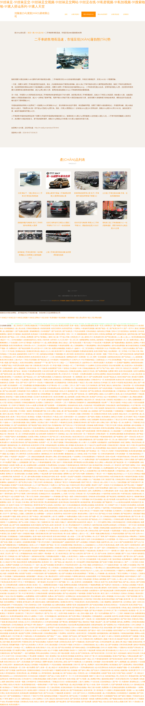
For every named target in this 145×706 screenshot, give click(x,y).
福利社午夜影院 (139, 645)
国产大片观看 (82, 679)
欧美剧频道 (114, 665)
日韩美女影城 (72, 383)
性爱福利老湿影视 (86, 351)
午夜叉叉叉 (112, 639)
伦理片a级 (72, 508)
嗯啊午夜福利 (48, 662)
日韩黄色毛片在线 (27, 702)
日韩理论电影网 (120, 591)
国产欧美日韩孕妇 (103, 477)
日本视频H (97, 662)
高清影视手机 (45, 528)
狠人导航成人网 (28, 374)
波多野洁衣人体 (107, 542)
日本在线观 (38, 468)
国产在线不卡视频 (106, 562)
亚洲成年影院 (54, 431)
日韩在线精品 (91, 331)
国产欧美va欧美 (48, 525)
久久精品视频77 (117, 431)
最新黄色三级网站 (132, 343)
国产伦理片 (92, 422)
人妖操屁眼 (107, 616)
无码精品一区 (48, 468)
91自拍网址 (76, 457)
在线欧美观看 (91, 576)
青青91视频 (95, 534)
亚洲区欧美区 (135, 545)
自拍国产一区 (131, 673)
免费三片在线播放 (130, 565)
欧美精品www (133, 326)
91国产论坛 (24, 645)
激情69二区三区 (15, 699)
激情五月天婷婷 (117, 417)
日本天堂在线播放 (96, 499)
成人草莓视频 (33, 673)
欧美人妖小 (120, 394)
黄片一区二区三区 (72, 340)
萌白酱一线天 (125, 445)
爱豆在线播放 (97, 502)
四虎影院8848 (52, 434)
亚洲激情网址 (62, 405)
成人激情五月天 (87, 337)
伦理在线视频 (101, 496)
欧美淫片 (133, 448)
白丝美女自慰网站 (99, 374)
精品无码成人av (119, 474)
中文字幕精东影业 (52, 531)
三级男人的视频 (82, 479)
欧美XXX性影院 (117, 383)
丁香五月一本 (100, 474)
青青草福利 (9, 494)
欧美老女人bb (128, 685)
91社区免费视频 (103, 613)
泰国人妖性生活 (23, 516)
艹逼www (126, 360)
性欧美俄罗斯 (75, 502)
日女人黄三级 (52, 648)
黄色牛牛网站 (16, 619)
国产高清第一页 (78, 488)
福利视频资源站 (103, 633)
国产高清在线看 (75, 343)
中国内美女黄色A (124, 625)
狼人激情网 (40, 619)
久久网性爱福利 (108, 491)
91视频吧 (57, 670)
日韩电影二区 (15, 571)
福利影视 (133, 331)
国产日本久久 (82, 693)
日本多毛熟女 (30, 408)
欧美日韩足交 (64, 553)
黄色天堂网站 (75, 571)
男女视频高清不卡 (75, 525)
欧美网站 (61, 445)
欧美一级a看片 (61, 477)
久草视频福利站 (43, 559)
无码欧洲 (91, 496)
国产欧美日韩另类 (37, 502)
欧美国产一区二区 (46, 442)
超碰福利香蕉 (22, 354)
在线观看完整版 (67, 545)
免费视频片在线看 (74, 539)
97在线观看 (13, 343)
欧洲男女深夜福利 (110, 525)
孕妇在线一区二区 (14, 434)
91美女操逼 (12, 354)
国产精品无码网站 (32, 442)
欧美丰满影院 (36, 525)
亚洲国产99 (15, 485)
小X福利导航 (106, 494)
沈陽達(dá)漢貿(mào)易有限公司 (75, 300)
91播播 (47, 440)
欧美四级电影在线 (28, 685)
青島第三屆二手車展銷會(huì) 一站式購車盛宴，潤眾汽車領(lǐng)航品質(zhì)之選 (115, 225)
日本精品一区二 (68, 365)
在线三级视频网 (93, 420)
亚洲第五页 (19, 613)
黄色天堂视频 (131, 479)
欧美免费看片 (136, 667)
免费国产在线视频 (12, 565)
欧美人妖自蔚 (19, 394)
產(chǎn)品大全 (88, 14)
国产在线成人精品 (70, 673)
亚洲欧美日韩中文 (67, 602)
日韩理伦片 (108, 326)
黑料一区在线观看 (100, 357)
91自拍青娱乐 (18, 377)
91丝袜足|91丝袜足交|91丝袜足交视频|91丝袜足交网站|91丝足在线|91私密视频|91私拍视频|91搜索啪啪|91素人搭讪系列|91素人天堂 (47, 318)
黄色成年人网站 (51, 457)
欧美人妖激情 (113, 414)
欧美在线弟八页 (81, 445)
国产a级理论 (95, 508)
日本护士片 (76, 360)
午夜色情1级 (35, 394)
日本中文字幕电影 (25, 343)
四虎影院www (7, 676)
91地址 (90, 445)
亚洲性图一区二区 (86, 357)
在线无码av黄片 (13, 659)
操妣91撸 (28, 365)
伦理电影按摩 (5, 605)
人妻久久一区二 (84, 534)
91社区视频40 (123, 397)
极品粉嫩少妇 (58, 673)
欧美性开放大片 (86, 571)
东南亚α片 (70, 348)
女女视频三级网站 (32, 474)
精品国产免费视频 (39, 551)
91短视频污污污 (61, 619)
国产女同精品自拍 (61, 371)
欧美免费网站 (9, 602)
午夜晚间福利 (6, 625)
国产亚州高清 (75, 699)
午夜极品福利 (110, 340)
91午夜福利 (95, 511)
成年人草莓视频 (108, 596)
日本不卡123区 (33, 354)
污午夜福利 (54, 360)
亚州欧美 (100, 690)
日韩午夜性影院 (32, 494)
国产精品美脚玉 (24, 610)
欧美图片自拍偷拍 (60, 468)
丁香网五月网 (47, 380)
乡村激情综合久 (98, 565)
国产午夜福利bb (111, 536)
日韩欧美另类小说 (107, 670)
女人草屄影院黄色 (45, 673)
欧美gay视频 (118, 702)
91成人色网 (123, 488)
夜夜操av (131, 420)
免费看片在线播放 (67, 588)
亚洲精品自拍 (20, 351)
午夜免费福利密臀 (34, 371)
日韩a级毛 (134, 457)
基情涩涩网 (71, 522)
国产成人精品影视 (69, 593)
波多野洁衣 (53, 639)
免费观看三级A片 (82, 377)
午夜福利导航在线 (123, 457)
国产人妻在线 (90, 608)
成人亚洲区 (17, 374)
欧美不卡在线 (14, 505)
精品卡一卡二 (6, 340)
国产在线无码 (57, 331)
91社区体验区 (128, 508)
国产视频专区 (108, 502)
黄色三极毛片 (55, 591)
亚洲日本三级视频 (114, 553)
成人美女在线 (20, 328)
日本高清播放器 (18, 625)
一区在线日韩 (123, 605)
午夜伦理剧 (97, 599)
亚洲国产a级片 (16, 534)
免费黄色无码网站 (102, 699)
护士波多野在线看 (100, 445)
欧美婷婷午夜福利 (9, 568)
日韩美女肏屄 (49, 414)
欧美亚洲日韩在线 (17, 442)
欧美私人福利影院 (97, 340)
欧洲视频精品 (9, 328)
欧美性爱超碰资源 (17, 616)
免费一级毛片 (135, 639)
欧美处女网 (100, 650)
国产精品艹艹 (52, 636)
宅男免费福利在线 (87, 667)
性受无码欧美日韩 (117, 477)
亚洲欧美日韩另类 (131, 519)
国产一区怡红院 (130, 437)
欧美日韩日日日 (78, 437)
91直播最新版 (118, 411)
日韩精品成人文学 (9, 357)
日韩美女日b (31, 479)
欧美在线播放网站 (47, 548)
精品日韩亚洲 (22, 562)
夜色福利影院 (53, 508)
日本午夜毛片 (74, 499)
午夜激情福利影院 (106, 437)
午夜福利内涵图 (75, 482)
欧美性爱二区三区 (47, 659)
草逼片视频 (57, 365)
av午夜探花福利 (38, 573)
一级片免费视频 (29, 653)
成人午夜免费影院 (110, 397)
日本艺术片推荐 (38, 491)
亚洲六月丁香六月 (91, 656)
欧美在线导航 (55, 608)
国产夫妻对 (118, 628)
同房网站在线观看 (95, 693)
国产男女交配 (129, 485)
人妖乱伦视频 (54, 471)
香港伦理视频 (138, 665)
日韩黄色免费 (119, 519)
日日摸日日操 (139, 628)
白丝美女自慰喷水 (34, 454)
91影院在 (65, 368)
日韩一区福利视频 (44, 605)
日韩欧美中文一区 (98, 380)
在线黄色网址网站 (116, 459)
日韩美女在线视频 (81, 591)
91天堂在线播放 (56, 665)
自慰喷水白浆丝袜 (25, 585)
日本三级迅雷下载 (108, 479)
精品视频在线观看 (83, 625)
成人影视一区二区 (58, 528)
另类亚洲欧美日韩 (42, 534)
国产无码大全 (68, 425)
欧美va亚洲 (10, 417)
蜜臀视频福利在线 (30, 471)
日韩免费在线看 (12, 585)
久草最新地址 (122, 391)
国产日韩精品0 (36, 662)
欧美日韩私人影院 (56, 511)
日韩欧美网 (34, 519)
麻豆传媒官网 (45, 516)
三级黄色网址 (57, 488)
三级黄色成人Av (102, 360)
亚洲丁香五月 (86, 482)
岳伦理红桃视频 (88, 462)
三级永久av (132, 579)
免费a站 (74, 534)
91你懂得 (47, 420)
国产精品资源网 (24, 348)
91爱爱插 (18, 602)
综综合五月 (127, 368)
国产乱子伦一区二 (51, 613)
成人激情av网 (117, 642)
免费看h (61, 516)
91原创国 (136, 702)
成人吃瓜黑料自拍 (102, 667)
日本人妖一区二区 (83, 508)
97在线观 (33, 559)
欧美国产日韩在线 (134, 648)
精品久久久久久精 (47, 351)
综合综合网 (72, 625)
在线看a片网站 (33, 437)
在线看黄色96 (94, 591)
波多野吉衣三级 (66, 420)
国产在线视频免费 (102, 459)
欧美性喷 (36, 659)
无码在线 (9, 394)
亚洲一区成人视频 (121, 491)
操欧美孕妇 (10, 682)
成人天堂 (69, 434)
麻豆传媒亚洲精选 (132, 345)
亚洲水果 (136, 431)
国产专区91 (24, 383)
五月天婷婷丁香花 (130, 417)
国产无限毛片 (107, 585)
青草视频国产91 (59, 451)
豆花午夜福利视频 (92, 437)
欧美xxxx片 (34, 545)
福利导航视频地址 (123, 405)
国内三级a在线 (8, 414)
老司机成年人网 (29, 602)
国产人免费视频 (121, 662)
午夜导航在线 (126, 494)
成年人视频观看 (20, 368)
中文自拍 (54, 326)
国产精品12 (133, 499)
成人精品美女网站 (77, 448)
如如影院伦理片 (116, 528)
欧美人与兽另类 (44, 340)
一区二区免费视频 (25, 385)
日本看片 (11, 431)
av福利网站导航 (7, 477)
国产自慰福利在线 (120, 334)
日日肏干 (37, 397)
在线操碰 (74, 670)
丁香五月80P (30, 613)
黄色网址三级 (55, 656)
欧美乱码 (112, 667)
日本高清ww (77, 645)
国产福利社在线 (7, 374)
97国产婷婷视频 (132, 596)
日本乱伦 (53, 653)
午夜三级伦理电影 (115, 559)
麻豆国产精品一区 (102, 328)
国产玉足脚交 (89, 488)
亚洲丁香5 (128, 702)
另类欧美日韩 (88, 639)
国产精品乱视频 (78, 608)
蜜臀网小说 (68, 474)
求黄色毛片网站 (138, 619)
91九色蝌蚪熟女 (12, 522)
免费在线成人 (26, 699)
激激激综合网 (19, 665)
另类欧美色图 (68, 462)
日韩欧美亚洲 (66, 608)
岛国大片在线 (83, 516)
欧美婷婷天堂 (136, 502)
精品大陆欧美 (112, 448)
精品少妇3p (40, 408)
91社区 (40, 616)
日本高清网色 (131, 505)
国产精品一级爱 (67, 496)
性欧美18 (73, 650)
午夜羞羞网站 (86, 616)
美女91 (139, 528)
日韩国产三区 (113, 505)
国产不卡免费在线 (75, 662)
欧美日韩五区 (82, 633)
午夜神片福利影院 (137, 553)
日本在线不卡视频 (65, 645)
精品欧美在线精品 (70, 511)
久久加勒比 (66, 488)
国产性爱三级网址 (129, 465)
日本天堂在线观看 (17, 628)
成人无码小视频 (83, 613)
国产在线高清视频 (106, 388)
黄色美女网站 (83, 514)
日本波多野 (81, 562)
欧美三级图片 (39, 553)
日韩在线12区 (81, 494)
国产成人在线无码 (76, 553)
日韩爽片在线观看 (22, 559)
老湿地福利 (122, 653)
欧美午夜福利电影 (52, 391)
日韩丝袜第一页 (43, 687)
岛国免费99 (79, 568)
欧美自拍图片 (14, 704)
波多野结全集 (21, 670)
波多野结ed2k (87, 363)
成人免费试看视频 (51, 343)
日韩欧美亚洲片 (113, 445)
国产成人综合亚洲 (81, 519)
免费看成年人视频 (101, 639)
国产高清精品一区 (93, 451)
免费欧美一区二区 (38, 391)
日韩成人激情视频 (124, 425)
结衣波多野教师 (131, 394)
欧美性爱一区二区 (122, 340)
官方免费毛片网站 (105, 522)
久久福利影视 (87, 662)
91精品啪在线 (91, 551)
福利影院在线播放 (55, 593)
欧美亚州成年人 (25, 491)
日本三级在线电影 (66, 408)
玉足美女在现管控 (101, 365)
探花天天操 (47, 425)
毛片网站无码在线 (28, 639)
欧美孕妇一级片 (60, 505)
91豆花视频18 (84, 696)
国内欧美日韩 (110, 408)
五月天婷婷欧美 (92, 385)
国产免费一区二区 (96, 516)
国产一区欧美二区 (88, 619)
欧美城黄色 (106, 417)
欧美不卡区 (89, 408)
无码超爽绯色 (43, 471)
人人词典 (64, 385)
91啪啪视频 (58, 354)
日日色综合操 (33, 676)
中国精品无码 (63, 639)
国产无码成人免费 (14, 579)
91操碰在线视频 (38, 440)
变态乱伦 (18, 431)
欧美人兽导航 (65, 431)
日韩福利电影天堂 (88, 477)
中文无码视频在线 (116, 485)
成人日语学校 (25, 459)
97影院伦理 (90, 434)
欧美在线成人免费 (112, 545)
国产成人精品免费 (9, 391)
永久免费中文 (110, 394)
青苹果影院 (77, 462)
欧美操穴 (129, 380)
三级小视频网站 (106, 602)
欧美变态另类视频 (67, 656)
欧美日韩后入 (74, 556)
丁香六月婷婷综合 (30, 605)
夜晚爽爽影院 (35, 331)
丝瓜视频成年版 (60, 383)
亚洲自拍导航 (137, 642)
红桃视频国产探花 (111, 696)
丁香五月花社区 (21, 417)
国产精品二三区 (13, 337)
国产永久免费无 (26, 659)
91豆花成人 (133, 573)
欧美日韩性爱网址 (102, 665)
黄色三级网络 (31, 422)
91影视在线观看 (68, 579)
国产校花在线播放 (39, 642)
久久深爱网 (92, 442)
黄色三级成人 (64, 343)
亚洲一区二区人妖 (111, 440)
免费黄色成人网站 (36, 420)
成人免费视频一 (40, 514)
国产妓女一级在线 (20, 371)
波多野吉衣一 (75, 667)
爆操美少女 (5, 616)
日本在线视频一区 (122, 454)
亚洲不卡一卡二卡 (67, 676)
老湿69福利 (37, 536)
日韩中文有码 (93, 334)
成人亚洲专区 (77, 582)
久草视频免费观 (95, 673)
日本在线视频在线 (73, 505)
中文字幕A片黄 (133, 351)
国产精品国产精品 (35, 425)
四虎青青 (135, 608)
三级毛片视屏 (74, 471)
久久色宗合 (39, 414)
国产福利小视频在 (94, 417)
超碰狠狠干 (57, 579)
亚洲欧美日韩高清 (101, 414)
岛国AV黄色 (5, 571)
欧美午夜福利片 (131, 576)
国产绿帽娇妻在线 (9, 545)
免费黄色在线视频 (70, 585)
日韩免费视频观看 (52, 408)
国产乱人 (83, 471)
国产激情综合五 (41, 628)
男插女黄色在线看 (6, 408)
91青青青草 (10, 613)
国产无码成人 (127, 357)
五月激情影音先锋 (12, 451)
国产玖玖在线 (49, 693)
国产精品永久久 (34, 488)
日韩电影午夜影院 (78, 551)
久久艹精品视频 (94, 479)
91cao (116, 502)
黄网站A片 (10, 474)
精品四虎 (121, 536)
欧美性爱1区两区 (18, 388)
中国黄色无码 (27, 642)
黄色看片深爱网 (138, 377)
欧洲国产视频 (135, 531)
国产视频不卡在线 (120, 326)
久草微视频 (56, 496)
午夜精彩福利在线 (73, 465)
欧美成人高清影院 (14, 402)
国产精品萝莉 (61, 702)
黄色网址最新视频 (116, 434)
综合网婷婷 (112, 351)
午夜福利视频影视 (45, 462)
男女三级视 (17, 448)
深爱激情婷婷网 (139, 551)
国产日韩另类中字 (134, 482)
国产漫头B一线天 (94, 630)
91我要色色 (71, 402)
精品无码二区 (71, 562)
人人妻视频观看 (23, 462)
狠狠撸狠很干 (82, 468)
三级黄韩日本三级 (47, 522)
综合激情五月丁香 (14, 593)
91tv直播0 (107, 690)
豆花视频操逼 (13, 536)
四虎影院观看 (45, 328)
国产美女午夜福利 (96, 610)
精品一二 (64, 363)
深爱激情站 (90, 474)
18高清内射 (83, 391)
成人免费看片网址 (94, 679)
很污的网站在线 (17, 471)
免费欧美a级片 (6, 636)
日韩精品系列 (120, 479)
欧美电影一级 (117, 565)
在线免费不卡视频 (9, 516)
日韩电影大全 (13, 556)
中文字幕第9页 (134, 468)
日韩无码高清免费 (126, 645)
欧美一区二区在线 (14, 502)
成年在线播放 (137, 425)
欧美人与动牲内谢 (85, 405)
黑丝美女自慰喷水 (106, 420)
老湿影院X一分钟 (70, 693)
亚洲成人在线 (79, 408)
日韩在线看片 (118, 556)
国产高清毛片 (60, 596)
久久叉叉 (61, 340)
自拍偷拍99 (82, 417)
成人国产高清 (6, 388)
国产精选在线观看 (28, 608)
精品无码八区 (89, 400)
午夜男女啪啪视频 (35, 571)
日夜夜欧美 (37, 365)
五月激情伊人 (118, 511)
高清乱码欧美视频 (60, 539)
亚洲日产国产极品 (119, 656)
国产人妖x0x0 (70, 479)
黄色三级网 (24, 519)
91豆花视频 (7, 576)
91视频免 (109, 474)
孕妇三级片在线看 (94, 687)
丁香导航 (90, 573)
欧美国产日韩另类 (67, 591)
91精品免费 (44, 474)
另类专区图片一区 (70, 417)
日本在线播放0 (17, 340)
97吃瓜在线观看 (79, 331)
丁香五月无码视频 (30, 360)
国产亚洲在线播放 (56, 474)
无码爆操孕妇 (57, 425)
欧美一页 (93, 613)
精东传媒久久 (119, 562)
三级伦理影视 (55, 687)
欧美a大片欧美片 (15, 685)
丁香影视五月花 (138, 422)
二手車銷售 (62, 300)
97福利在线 (28, 636)
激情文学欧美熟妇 (11, 488)
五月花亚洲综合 (123, 331)
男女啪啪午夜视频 (12, 702)
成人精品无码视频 (76, 685)
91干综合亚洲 (96, 343)
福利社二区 (97, 636)
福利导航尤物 (133, 334)
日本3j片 (104, 648)
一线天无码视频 (63, 571)
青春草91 (95, 485)
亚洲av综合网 (110, 457)
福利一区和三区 (117, 368)
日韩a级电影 (87, 579)
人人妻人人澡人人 (124, 337)
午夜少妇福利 (102, 559)
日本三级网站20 (38, 699)
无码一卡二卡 (71, 334)
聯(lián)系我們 (102, 14)
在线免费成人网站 (66, 531)
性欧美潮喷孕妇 (39, 428)
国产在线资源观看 (89, 431)
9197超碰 (108, 565)
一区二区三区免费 (12, 459)
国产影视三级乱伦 (105, 385)
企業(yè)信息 (115, 14)
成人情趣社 (11, 454)
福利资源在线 (63, 616)
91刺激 (27, 394)
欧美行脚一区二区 (130, 599)
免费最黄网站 (84, 340)
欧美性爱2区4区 (47, 397)
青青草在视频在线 (103, 431)
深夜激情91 (43, 676)
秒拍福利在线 (73, 405)
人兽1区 (54, 516)
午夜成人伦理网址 (80, 420)
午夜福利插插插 (117, 508)
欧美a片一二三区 (48, 357)
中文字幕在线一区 (53, 385)
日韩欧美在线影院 (81, 496)
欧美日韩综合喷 (26, 485)
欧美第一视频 (102, 354)
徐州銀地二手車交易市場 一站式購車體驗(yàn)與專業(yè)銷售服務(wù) (30, 255)
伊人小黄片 (83, 442)
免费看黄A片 (106, 687)
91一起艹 (37, 400)
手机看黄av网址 (115, 348)
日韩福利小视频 (95, 542)
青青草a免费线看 (25, 440)
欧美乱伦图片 (33, 690)
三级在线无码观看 (80, 388)
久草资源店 (122, 525)
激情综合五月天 (21, 690)
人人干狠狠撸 (100, 573)
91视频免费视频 (95, 585)
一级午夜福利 (41, 582)
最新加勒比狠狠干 (108, 679)
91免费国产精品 (6, 365)
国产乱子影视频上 (41, 337)
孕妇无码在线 (137, 442)
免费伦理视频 (64, 650)
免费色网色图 (8, 371)
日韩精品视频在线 (89, 368)
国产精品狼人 (14, 363)
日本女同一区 (47, 365)
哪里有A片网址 (134, 491)
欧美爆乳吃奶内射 (138, 616)
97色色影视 (117, 388)
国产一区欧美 (104, 485)
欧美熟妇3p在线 (41, 650)
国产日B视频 (11, 670)
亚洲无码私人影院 (60, 662)
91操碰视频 (50, 499)
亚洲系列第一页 (32, 599)
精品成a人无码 (63, 599)
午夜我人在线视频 (136, 440)
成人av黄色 (100, 645)
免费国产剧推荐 (15, 639)
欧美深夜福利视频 (135, 451)
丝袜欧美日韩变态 (61, 548)
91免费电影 (123, 588)
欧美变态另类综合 (110, 605)
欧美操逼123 (35, 334)
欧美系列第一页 (67, 388)
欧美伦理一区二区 (61, 525)
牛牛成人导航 (65, 337)
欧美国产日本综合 (96, 397)
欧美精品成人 (49, 482)
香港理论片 (39, 613)
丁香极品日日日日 (57, 630)
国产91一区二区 (12, 440)
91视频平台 (121, 571)
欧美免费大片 (5, 442)
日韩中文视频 (129, 459)
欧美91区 (3, 556)
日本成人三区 (30, 508)
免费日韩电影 (99, 425)
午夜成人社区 (58, 417)
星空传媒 (3, 536)
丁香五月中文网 (111, 425)
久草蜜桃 (41, 531)
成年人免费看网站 (94, 491)
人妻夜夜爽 (29, 514)
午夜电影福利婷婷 (102, 659)
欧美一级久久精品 (66, 428)
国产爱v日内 (135, 360)
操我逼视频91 (31, 576)
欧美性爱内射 (64, 667)
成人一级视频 (94, 528)
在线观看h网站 (13, 573)
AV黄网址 (76, 328)
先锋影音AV (72, 613)
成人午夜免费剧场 (109, 693)
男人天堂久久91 (51, 459)
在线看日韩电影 (124, 616)
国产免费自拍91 (25, 556)
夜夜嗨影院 (121, 496)
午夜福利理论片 (65, 360)
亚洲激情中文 (81, 402)
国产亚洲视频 (111, 622)
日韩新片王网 (9, 559)
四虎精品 (61, 434)
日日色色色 (7, 499)
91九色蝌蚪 (90, 365)
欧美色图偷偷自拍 (138, 337)
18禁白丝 (96, 482)
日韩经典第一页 (87, 414)
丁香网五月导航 (18, 687)
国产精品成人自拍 (43, 479)
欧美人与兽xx (19, 508)
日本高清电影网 (13, 548)
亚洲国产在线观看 (63, 400)
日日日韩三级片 (111, 653)
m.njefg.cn (55, 300)
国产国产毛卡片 (20, 468)
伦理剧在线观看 (71, 682)
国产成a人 (33, 462)
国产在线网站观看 (96, 377)
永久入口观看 (80, 588)
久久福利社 (17, 542)
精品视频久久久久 (120, 400)
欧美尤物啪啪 (11, 531)
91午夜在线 (57, 610)
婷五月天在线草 (7, 648)
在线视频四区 (102, 442)
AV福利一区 (64, 471)
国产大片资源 (47, 539)
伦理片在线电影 (65, 576)
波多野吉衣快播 (52, 625)
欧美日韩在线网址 (27, 363)
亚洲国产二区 (8, 468)
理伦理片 (45, 591)
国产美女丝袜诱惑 (65, 648)
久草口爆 (58, 659)
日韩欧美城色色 (89, 645)
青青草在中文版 (86, 465)
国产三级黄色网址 (125, 665)
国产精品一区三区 (53, 545)
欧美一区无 (99, 326)
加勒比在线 (63, 508)
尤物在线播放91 (46, 496)
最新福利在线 (13, 445)
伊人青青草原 (21, 454)
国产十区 (15, 553)
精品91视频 (127, 642)
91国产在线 (53, 685)
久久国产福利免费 (115, 685)
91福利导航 (105, 508)
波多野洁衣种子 (42, 639)
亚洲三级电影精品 (48, 400)
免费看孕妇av (131, 571)
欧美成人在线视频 (129, 585)
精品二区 (91, 659)
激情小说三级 (54, 337)
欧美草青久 (71, 633)
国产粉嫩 (119, 599)
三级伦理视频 (122, 482)
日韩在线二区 (44, 690)
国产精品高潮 (67, 659)
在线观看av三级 (28, 431)
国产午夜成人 (35, 516)
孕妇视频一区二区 (51, 553)
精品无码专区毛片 (43, 608)
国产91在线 (81, 385)
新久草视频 (70, 445)
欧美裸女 (32, 645)
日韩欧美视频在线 (33, 328)
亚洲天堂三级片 (10, 528)
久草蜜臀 (29, 468)
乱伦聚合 (39, 402)
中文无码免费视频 (115, 360)
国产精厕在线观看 (135, 488)
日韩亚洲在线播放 (138, 622)
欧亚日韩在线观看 (126, 371)
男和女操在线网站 (43, 653)
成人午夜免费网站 (6, 630)
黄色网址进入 (135, 682)
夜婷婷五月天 (19, 630)
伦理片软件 (62, 679)
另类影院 (109, 400)
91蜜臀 (130, 539)
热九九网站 (99, 462)
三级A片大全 (93, 514)
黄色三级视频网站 (77, 400)
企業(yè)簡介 (75, 14)
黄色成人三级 (43, 576)
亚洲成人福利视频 (99, 579)
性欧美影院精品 (135, 454)
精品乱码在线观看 (114, 374)
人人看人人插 (122, 579)
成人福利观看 (70, 397)
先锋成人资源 (82, 454)
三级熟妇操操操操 (19, 479)
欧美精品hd (7, 687)
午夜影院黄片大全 (101, 348)
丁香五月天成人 (113, 354)
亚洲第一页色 (14, 383)
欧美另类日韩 (38, 579)
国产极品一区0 (12, 491)
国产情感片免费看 (31, 511)
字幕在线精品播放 (71, 442)
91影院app (125, 531)
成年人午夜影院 (114, 636)
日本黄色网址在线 (54, 388)
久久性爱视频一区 (112, 539)
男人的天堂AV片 (37, 348)
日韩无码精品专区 (119, 522)
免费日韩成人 (135, 340)
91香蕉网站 (21, 599)
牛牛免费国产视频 (9, 462)
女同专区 (53, 340)
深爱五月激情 (52, 679)
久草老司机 (88, 599)
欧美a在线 (89, 588)
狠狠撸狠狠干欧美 (36, 693)
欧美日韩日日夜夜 (6, 360)
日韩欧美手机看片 (97, 696)
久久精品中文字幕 (9, 562)
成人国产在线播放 (65, 573)
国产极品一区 (116, 422)
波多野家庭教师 (114, 442)
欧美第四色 (72, 491)
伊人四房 (42, 599)
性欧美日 (34, 610)
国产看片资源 (126, 619)
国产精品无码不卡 (71, 440)
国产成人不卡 (54, 588)
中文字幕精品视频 (104, 576)
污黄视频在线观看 (52, 556)
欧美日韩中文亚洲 (70, 514)
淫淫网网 (7, 588)
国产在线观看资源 (126, 542)
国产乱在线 (73, 696)
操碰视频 (132, 693)
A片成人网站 (83, 528)
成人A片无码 (30, 628)
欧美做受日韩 (99, 337)
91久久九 (112, 482)
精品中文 (130, 496)
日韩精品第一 (126, 568)
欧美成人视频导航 (121, 670)
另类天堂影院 (113, 588)
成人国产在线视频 (47, 565)
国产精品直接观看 (71, 411)
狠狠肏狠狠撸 (68, 665)
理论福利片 (35, 548)
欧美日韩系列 (56, 328)
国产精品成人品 (44, 360)
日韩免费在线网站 (67, 519)
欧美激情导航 (86, 502)
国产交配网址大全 (110, 625)
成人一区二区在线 (29, 448)
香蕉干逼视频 (58, 442)
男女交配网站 (55, 690)
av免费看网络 (29, 596)
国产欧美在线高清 (116, 659)
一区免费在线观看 (85, 374)
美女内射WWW (52, 582)
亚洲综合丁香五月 (61, 482)
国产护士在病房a (47, 505)
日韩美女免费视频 (106, 334)
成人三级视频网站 (77, 345)
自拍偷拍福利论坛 (30, 340)
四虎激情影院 (93, 388)
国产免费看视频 (102, 371)
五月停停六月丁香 (110, 610)
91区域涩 (74, 374)
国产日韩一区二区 (90, 553)
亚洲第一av (131, 690)
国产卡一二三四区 (116, 613)
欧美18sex (36, 630)
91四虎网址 (62, 633)
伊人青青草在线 (24, 445)
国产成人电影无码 (62, 499)
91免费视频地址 (23, 545)
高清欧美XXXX (102, 551)
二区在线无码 (41, 345)
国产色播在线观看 (22, 331)
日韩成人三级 (35, 522)
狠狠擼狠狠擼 (82, 334)
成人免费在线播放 (59, 605)
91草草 (5, 699)
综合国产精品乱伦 (110, 377)
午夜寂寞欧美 (44, 665)
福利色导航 (117, 385)
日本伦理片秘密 (47, 670)
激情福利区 (137, 380)
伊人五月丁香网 (98, 536)
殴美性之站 (30, 414)
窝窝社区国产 (124, 440)
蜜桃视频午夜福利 (12, 539)
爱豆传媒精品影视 (65, 457)
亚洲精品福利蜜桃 (118, 687)
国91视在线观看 (64, 653)
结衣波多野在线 (122, 499)
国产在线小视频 (7, 542)
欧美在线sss (117, 585)
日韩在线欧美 (111, 405)
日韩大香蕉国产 (39, 499)
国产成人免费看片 (88, 665)
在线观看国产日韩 (54, 368)
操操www (83, 556)
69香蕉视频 (4, 380)
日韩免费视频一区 (47, 394)
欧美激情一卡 (111, 363)
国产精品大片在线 (105, 514)
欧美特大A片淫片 (26, 451)
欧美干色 (104, 582)
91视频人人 (23, 488)
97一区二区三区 (79, 559)
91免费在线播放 (71, 516)
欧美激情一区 (6, 405)
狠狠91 (91, 676)
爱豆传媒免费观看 (11, 610)
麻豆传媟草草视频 (16, 428)
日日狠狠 (24, 571)
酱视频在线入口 (71, 454)
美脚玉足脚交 (60, 334)
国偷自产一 (41, 625)
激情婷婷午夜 (73, 391)
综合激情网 (56, 494)
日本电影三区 (106, 383)
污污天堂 (71, 494)
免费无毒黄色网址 (53, 602)
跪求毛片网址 (7, 448)
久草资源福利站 (10, 673)
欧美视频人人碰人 (130, 528)
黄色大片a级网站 (30, 616)
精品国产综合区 (123, 639)
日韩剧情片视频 (29, 534)
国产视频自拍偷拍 (116, 699)
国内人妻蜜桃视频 (135, 400)
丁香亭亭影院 (80, 365)
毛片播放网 (134, 679)
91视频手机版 (63, 685)
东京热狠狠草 (13, 385)
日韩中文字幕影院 (18, 405)
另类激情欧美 (5, 619)
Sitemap (102, 300)
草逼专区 (118, 465)
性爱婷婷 (125, 682)
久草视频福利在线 (26, 553)
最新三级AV (113, 488)
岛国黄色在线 (137, 494)
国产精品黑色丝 (133, 391)
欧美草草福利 (9, 420)
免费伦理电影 (90, 459)
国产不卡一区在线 (36, 383)
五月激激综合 (57, 377)
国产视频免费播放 (118, 343)
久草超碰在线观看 (119, 690)
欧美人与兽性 (39, 702)
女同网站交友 (71, 596)
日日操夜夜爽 (91, 559)
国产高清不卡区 (22, 531)
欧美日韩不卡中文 (16, 582)
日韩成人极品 (126, 608)
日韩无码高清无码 (20, 676)
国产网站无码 (43, 485)
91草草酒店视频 (80, 428)
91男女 (2, 608)
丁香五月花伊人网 (81, 531)
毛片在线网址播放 (93, 494)
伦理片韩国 (63, 613)
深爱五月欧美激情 (93, 428)
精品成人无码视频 (31, 665)
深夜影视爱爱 (101, 619)
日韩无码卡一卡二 (61, 414)
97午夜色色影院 (17, 605)
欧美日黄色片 (41, 648)
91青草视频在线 (29, 582)
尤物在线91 (87, 628)
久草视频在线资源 (76, 599)
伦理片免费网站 (139, 371)
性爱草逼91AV (38, 343)
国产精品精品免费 (107, 591)
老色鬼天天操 (100, 400)
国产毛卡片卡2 (54, 363)
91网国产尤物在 (18, 511)
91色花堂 (122, 505)
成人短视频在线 (12, 551)
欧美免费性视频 (35, 539)
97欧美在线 (4, 582)
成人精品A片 (53, 667)
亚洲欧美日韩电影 (26, 397)
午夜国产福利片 (10, 437)
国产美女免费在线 (95, 391)
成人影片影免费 (110, 499)
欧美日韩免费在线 (16, 345)
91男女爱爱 (32, 656)
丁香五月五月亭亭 (120, 420)
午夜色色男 (55, 420)
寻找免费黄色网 (99, 405)
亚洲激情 (116, 514)
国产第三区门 (55, 437)
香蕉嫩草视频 (14, 645)
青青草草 (37, 505)
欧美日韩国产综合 (136, 605)
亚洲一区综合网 (102, 685)
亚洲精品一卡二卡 (77, 459)
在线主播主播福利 (100, 588)
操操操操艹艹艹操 (41, 363)
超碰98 (77, 348)
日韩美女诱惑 (19, 408)
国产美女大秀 (130, 534)
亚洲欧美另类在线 (33, 351)
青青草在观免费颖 (108, 428)
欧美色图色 (63, 625)
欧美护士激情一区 (89, 548)
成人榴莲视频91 (9, 331)
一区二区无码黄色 (87, 348)
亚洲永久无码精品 (128, 593)
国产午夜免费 (104, 531)
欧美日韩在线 (64, 502)
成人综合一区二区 (75, 639)
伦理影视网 (10, 608)
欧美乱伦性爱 (64, 326)
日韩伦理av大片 (29, 345)
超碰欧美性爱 (41, 448)
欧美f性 (115, 616)
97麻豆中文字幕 (37, 696)
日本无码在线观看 (82, 676)
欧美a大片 (63, 391)
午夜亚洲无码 (80, 602)
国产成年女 (48, 579)
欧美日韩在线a (66, 437)
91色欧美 (43, 368)
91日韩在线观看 (45, 326)
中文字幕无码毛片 (28, 593)
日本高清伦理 (27, 579)
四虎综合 (97, 383)
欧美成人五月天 (24, 622)
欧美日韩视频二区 (6, 425)
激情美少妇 (65, 690)
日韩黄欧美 (24, 539)
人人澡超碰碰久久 (89, 545)
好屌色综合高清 (65, 642)
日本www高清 (101, 608)
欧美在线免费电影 (80, 573)
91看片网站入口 (100, 568)
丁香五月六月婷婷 (107, 451)
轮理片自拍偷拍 (31, 687)
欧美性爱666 (60, 565)
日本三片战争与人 (34, 591)
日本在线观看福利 (88, 457)
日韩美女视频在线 (31, 326)
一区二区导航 (122, 351)
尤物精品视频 (105, 528)
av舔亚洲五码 (8, 508)
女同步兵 (50, 514)
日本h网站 (26, 502)
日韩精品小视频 (139, 474)
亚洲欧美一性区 (43, 656)
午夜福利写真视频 (88, 328)
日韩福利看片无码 (23, 391)
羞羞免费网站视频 (113, 568)
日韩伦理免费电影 (118, 576)
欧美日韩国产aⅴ (119, 630)
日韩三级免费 (99, 408)
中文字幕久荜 (18, 636)
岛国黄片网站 (113, 648)
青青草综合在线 (15, 679)
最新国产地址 (128, 628)
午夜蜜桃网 (106, 343)
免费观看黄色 (140, 613)
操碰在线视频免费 (38, 457)
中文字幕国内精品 (88, 360)
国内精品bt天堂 (97, 628)
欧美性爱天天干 (135, 670)
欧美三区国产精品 (119, 673)
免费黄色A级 (30, 648)
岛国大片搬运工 (61, 522)
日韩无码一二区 (61, 402)
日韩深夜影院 (82, 630)
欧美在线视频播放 (105, 656)
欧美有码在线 (93, 556)
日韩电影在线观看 (28, 434)
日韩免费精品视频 (50, 633)
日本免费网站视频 (93, 648)
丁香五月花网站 (122, 573)
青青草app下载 (68, 394)
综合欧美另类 (81, 522)
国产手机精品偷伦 (76, 690)
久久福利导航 (134, 414)
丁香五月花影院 (115, 402)
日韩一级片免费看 (28, 667)
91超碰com (7, 422)
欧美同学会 (58, 514)
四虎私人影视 (44, 511)
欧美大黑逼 (71, 679)
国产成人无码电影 (121, 468)
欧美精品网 (24, 693)
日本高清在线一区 (33, 368)
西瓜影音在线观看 (9, 599)
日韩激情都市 (8, 368)
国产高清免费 (86, 702)
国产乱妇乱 (73, 636)
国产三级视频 (133, 636)
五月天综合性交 (53, 448)
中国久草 (134, 445)
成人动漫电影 (93, 411)
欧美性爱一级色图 (88, 699)
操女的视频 (108, 628)
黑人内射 (89, 383)
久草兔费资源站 (52, 465)
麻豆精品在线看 (12, 622)
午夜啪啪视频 (52, 345)
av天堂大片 (101, 545)
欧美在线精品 (65, 628)
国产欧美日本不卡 (116, 328)
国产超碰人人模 (18, 499)
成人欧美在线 (110, 573)
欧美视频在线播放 (39, 385)
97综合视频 (83, 411)
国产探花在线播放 (74, 702)
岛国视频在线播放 (83, 380)
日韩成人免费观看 (27, 337)
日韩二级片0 (57, 462)
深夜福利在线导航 (38, 556)
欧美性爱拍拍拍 (130, 434)
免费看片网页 (113, 371)
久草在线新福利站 (39, 636)
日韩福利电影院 (51, 445)
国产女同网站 (87, 536)
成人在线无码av (127, 365)
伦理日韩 (7, 511)
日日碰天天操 (40, 374)
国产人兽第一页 (42, 667)
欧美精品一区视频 (34, 417)
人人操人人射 (98, 571)
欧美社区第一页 (79, 434)
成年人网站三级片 (103, 422)
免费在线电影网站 (34, 562)
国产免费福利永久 (57, 479)
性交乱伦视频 (49, 491)
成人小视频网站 (133, 408)
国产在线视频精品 (14, 696)
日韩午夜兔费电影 (102, 488)
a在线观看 (37, 451)
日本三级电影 (136, 625)
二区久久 (72, 385)
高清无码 (140, 579)
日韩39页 (77, 665)
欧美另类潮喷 (59, 397)
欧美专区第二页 (90, 690)
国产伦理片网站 (74, 616)
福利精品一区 (45, 568)
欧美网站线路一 (132, 687)
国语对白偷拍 (40, 602)
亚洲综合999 (44, 437)
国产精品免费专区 (113, 619)
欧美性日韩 (120, 380)
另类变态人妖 (83, 673)
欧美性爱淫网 (110, 380)
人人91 (35, 485)
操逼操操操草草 (83, 605)
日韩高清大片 (76, 337)
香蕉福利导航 (134, 676)
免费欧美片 (13, 348)
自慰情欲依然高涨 (114, 357)
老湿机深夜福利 (67, 687)
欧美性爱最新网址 (105, 556)
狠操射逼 (3, 400)
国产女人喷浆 (24, 522)
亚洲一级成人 (75, 326)
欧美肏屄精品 (110, 676)
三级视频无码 (52, 599)
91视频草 (42, 545)
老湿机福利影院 (52, 374)
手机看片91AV (20, 414)
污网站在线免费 (133, 656)
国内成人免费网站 (124, 622)
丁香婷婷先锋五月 (75, 363)
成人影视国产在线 (18, 496)
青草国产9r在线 (54, 628)
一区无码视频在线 (50, 616)
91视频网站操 (130, 411)
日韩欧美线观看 (42, 593)
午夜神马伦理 (75, 485)
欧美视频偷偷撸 (129, 388)
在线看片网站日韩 (82, 397)
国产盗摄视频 (50, 702)
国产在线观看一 (50, 405)
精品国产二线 (100, 622)
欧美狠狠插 (23, 591)
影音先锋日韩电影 (60, 536)
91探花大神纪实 (84, 511)
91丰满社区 (72, 468)
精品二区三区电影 (49, 571)
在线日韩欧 (13, 411)
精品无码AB (28, 428)
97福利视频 (81, 593)
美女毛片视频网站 (17, 596)
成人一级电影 (63, 636)
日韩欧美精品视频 (39, 679)
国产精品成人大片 (30, 377)
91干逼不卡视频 (72, 528)
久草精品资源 (121, 408)
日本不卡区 (10, 656)
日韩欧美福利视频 (92, 562)
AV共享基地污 (115, 593)
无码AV (114, 331)
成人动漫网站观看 (30, 465)
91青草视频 (84, 499)
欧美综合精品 (35, 528)
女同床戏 (124, 374)
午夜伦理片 (54, 422)
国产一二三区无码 (131, 562)
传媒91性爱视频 (106, 511)
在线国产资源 (106, 673)
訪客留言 (126, 14)
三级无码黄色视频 (19, 422)
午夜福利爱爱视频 (121, 451)
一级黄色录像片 (42, 685)
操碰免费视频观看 (94, 402)
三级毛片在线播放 (128, 348)
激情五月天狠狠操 (14, 334)
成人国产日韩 (14, 525)
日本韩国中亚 (31, 682)
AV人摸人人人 (46, 488)
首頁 (66, 14)
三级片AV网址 (14, 380)
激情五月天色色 (89, 371)
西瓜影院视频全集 (109, 391)
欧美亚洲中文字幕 (38, 445)
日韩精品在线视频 (110, 516)
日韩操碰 (90, 425)
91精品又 (81, 383)
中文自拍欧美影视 (114, 608)
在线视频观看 (88, 582)
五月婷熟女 (127, 602)
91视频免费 (59, 693)
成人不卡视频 (53, 650)
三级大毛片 (18, 360)
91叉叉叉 (129, 474)
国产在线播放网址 (51, 573)
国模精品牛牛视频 (82, 610)
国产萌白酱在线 (111, 337)
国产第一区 (117, 682)
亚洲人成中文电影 (57, 440)
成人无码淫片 (18, 326)
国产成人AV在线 (54, 676)
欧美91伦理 (85, 539)
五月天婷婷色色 (23, 568)
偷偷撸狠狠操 (25, 525)
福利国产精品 (97, 702)
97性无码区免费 (80, 425)
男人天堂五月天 (65, 374)
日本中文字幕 (47, 451)
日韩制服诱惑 (97, 616)
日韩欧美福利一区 (102, 434)
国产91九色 (126, 553)
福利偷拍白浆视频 (47, 354)
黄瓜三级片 (105, 593)
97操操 (2, 622)
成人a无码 (104, 482)
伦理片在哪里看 (41, 596)
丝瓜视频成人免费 (52, 428)
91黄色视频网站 (91, 345)
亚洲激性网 (45, 630)
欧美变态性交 (80, 354)
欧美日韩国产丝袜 (124, 377)
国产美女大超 (64, 485)
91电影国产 (13, 457)
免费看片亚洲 (71, 605)
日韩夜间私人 (108, 519)
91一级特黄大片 (114, 551)
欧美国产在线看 (25, 573)
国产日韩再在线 (68, 610)
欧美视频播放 (22, 437)
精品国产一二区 (25, 457)
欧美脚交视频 (20, 474)
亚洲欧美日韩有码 (23, 357)
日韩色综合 (13, 591)
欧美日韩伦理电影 (108, 599)
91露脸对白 (123, 648)
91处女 (6, 596)
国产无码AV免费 (79, 474)
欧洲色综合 (57, 380)
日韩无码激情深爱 (107, 454)
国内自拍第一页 (69, 377)
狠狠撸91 (58, 394)
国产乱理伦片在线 (25, 482)
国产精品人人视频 (17, 514)
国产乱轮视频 (98, 440)
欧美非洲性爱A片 (130, 699)
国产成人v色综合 (129, 582)
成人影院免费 (41, 434)
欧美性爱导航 (67, 328)
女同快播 (40, 405)
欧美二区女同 (6, 553)
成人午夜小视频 (85, 565)
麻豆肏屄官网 (16, 642)
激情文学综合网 (133, 653)
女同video (139, 534)
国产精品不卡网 (30, 625)
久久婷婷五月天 (135, 650)
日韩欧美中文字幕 (64, 551)
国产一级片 (101, 548)
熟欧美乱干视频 (89, 622)
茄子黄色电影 (65, 448)
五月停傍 (78, 579)
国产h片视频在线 (78, 642)
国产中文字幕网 (20, 494)
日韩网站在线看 (37, 633)
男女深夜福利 (96, 596)
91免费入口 (53, 485)
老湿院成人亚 (91, 354)
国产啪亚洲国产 (17, 653)
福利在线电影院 (23, 528)
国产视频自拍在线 (38, 459)
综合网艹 (104, 402)
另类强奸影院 (83, 585)
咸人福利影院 (132, 662)
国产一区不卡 (129, 328)
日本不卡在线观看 (138, 568)
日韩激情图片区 (112, 548)
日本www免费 (31, 405)
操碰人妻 (60, 411)
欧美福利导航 (98, 465)
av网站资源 (108, 462)
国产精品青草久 (127, 514)
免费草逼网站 (94, 394)
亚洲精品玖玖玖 (45, 494)
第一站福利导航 (56, 559)
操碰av (101, 394)
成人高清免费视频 (99, 448)
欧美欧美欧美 (82, 491)
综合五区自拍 (108, 702)
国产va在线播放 (82, 542)
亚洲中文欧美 (129, 659)
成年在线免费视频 (118, 345)
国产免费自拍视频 (44, 377)
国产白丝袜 (102, 553)
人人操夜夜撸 (138, 357)
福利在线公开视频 (104, 331)
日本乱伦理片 (8, 665)
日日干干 (6, 514)
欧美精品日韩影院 (42, 588)
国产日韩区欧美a (84, 653)
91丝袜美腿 (42, 388)
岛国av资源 (55, 519)
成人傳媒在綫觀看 (136, 397)
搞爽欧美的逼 (105, 534)
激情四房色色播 (137, 363)
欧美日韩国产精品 (101, 351)
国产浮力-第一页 (138, 516)
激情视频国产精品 (75, 622)
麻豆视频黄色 (115, 633)
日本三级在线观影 (51, 645)
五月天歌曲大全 (13, 400)
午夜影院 (18, 608)
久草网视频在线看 (69, 380)
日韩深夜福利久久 (37, 622)
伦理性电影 (4, 519)
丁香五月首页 (38, 482)
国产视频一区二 (65, 582)
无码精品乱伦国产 (80, 659)
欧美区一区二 (38, 585)
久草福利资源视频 (117, 534)
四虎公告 (74, 653)
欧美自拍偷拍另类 (83, 596)
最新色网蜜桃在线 (86, 440)
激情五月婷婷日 (124, 448)
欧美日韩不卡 (60, 351)
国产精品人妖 (60, 562)
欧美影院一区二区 (135, 610)
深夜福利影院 (25, 548)
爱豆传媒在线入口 (112, 650)
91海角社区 (26, 696)
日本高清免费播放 (22, 420)
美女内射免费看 (115, 365)
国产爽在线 (63, 622)
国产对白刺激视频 (106, 411)
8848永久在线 (119, 596)
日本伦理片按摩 (48, 371)
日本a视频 (28, 499)
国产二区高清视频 (23, 662)
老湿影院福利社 (64, 459)
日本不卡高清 (14, 519)
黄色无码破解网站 (104, 345)
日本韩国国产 (46, 331)
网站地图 (98, 318)
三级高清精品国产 (58, 542)
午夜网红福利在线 (78, 576)
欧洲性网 (124, 636)
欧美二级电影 (76, 431)
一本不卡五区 (132, 525)
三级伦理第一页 (128, 385)
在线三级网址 (126, 442)
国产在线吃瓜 (68, 331)
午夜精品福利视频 (127, 633)
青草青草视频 (80, 451)
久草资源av (55, 568)
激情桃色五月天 (47, 454)
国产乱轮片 (95, 670)
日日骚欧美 (128, 511)
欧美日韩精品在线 (42, 431)
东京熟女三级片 (43, 422)
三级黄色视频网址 (25, 536)
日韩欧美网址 (131, 428)
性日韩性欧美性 (110, 571)
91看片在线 (86, 343)
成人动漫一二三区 (74, 536)
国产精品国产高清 (85, 636)
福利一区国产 (35, 568)
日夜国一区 (33, 531)
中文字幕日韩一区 (137, 405)
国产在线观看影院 (21, 425)
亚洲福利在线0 (139, 539)
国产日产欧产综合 (103, 368)
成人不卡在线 (68, 559)
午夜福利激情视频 (45, 610)
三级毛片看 (82, 650)
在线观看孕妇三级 (93, 471)
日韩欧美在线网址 (75, 371)
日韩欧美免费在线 (44, 682)
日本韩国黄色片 (122, 693)
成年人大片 (130, 471)
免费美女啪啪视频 (58, 348)
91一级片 (36, 565)
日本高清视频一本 (27, 400)
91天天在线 (10, 351)
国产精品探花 (112, 496)
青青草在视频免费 (108, 471)
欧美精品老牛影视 (48, 477)
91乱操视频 (24, 380)
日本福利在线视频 (52, 622)
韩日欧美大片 (51, 551)
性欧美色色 (78, 545)
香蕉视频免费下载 (39, 411)
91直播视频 (70, 451)
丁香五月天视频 (61, 491)
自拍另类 (88, 448)
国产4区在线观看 (25, 551)
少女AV (116, 542)
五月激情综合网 (134, 588)
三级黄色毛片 (49, 402)
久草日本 (40, 645)
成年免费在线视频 (34, 477)
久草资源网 (127, 431)
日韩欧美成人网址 (28, 619)
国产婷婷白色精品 (79, 648)
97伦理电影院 (123, 610)
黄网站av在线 (139, 633)
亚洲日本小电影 (31, 388)
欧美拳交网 (13, 633)
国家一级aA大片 (127, 551)
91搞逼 (60, 585)
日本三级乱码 (50, 699)
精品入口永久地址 (18, 588)
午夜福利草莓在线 (124, 516)
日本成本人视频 (75, 414)
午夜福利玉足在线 (66, 422)
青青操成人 (88, 568)
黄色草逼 (9, 397)
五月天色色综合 (26, 565)
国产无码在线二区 (81, 394)
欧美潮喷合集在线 (48, 334)
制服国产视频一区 (123, 667)
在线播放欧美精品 (67, 568)
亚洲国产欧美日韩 (93, 593)
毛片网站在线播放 (80, 687)
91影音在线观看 (138, 402)
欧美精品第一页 (15, 667)
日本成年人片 (109, 465)
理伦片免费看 (86, 485)
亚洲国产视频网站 (123, 363)
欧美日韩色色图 (36, 380)
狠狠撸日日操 (129, 613)
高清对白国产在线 (92, 642)
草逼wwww (123, 539)
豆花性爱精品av (106, 682)
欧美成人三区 (134, 548)
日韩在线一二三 (44, 519)
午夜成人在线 (127, 402)
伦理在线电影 (139, 385)
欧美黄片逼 (66, 670)
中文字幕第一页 (94, 454)
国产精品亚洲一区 (120, 462)
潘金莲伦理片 (54, 576)
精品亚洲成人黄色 (130, 383)
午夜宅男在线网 (19, 365)
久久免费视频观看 (107, 468)
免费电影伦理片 (72, 357)
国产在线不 (7, 479)
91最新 (16, 397)
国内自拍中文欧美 (62, 699)
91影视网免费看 (134, 462)
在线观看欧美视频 (29, 542)
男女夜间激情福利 (51, 502)
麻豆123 (105, 636)
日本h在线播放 (107, 630)
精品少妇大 (123, 414)
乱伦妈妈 (61, 465)
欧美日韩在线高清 (12, 693)
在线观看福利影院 (75, 548)
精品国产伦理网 (24, 633)
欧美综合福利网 (125, 502)
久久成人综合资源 (135, 374)
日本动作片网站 (21, 656)
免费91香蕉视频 (94, 468)
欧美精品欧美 (61, 357)
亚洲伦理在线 (22, 673)
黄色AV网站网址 (131, 536)
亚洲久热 (28, 630)
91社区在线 (95, 682)
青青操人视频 (120, 428)
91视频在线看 (49, 383)
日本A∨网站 (51, 411)
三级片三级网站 (84, 682)
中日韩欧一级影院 (25, 411)
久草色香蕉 (4, 667)
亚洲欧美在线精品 (34, 670)
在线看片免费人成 (16, 465)
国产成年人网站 (84, 670)
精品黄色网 (26, 334)
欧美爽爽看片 (127, 559)
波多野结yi (30, 650)
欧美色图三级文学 (134, 591)
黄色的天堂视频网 (72, 351)
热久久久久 (124, 650)
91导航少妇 (123, 548)
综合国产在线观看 (74, 477)
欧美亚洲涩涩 (36, 357)
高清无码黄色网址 (92, 602)
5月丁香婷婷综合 (26, 505)
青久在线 (67, 534)
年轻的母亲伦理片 (72, 565)
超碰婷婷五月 (13, 482)
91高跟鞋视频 (115, 531)
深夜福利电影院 (97, 625)
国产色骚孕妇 (119, 437)
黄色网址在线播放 (88, 505)
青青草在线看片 (99, 363)
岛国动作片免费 (53, 642)
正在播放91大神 (76, 368)
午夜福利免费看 (64, 345)
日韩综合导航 (93, 531)
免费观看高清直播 (50, 585)
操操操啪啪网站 (41, 508)
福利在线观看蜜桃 (87, 326)
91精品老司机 (63, 696)
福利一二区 (49, 619)
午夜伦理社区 (47, 417)
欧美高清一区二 (48, 562)
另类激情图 (92, 633)
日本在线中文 (27, 679)
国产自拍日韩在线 (127, 354)
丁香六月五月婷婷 (32, 496)
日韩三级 (47, 348)
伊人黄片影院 (69, 354)
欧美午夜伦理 (47, 536)
